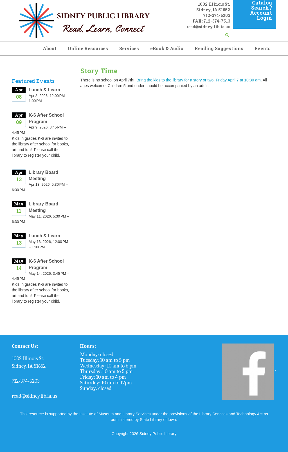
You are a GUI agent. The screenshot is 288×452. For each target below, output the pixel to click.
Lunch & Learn (44, 89)
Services (129, 48)
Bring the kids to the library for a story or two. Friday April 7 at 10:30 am (197, 80)
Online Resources (88, 48)
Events (263, 48)
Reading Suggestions (219, 48)
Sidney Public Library (158, 433)
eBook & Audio (166, 48)
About (50, 48)
